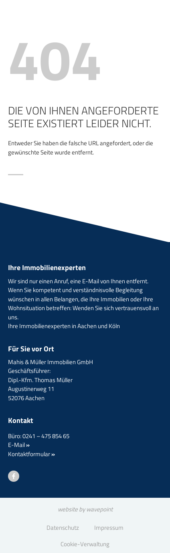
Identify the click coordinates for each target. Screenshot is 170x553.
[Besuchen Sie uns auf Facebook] (13, 476)
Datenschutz (63, 527)
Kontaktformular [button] (31, 454)
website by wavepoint (85, 509)
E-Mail (19, 444)
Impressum (108, 527)
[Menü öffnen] (142, 30)
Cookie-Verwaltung (85, 544)
